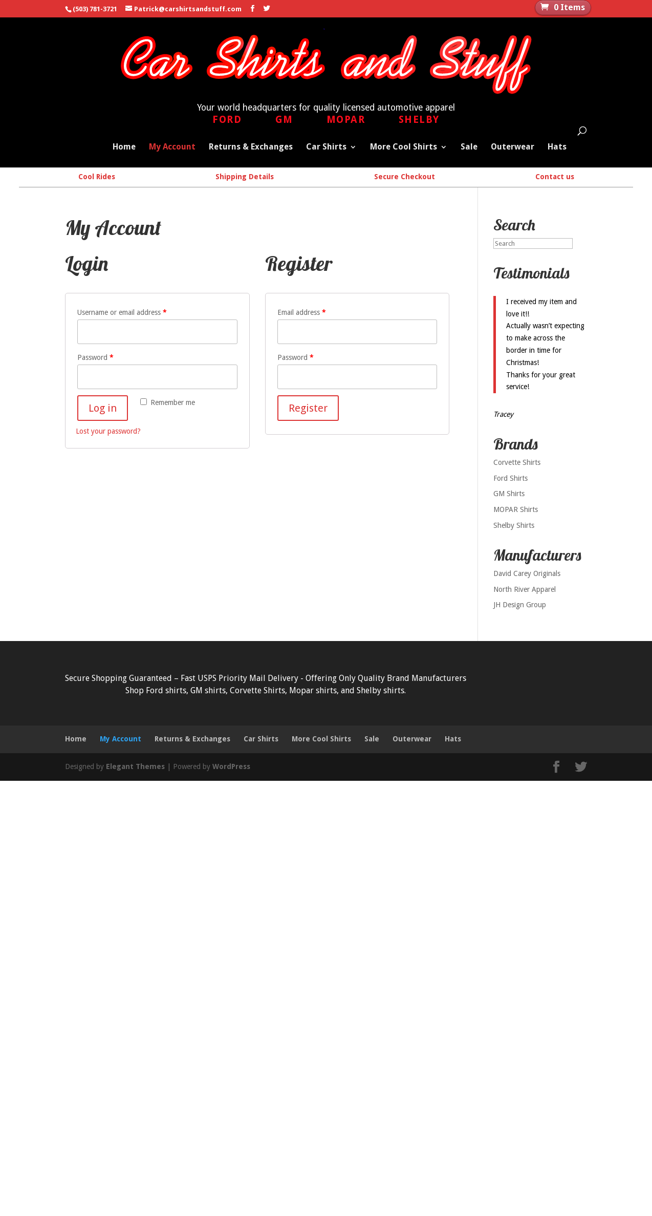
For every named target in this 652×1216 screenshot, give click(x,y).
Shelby (419, 119)
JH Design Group (519, 605)
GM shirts (208, 690)
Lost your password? (108, 430)
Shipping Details (244, 177)
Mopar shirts (313, 690)
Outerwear (512, 147)
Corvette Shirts (516, 462)
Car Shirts (326, 147)
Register (308, 407)
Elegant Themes (135, 766)
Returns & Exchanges (251, 147)
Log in (103, 407)
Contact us (554, 177)
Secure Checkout (404, 177)
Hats (557, 147)
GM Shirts (509, 493)
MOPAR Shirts (515, 509)
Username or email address (122, 312)
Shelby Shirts (513, 525)
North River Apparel (524, 589)
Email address (301, 312)
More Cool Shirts (403, 147)
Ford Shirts (510, 478)
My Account (172, 147)
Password (95, 357)
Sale (469, 147)
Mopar (346, 119)
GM (284, 119)
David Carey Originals (526, 573)
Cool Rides (96, 177)
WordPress (231, 766)
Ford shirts (166, 690)
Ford (227, 119)
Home (124, 147)
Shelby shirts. (381, 690)
